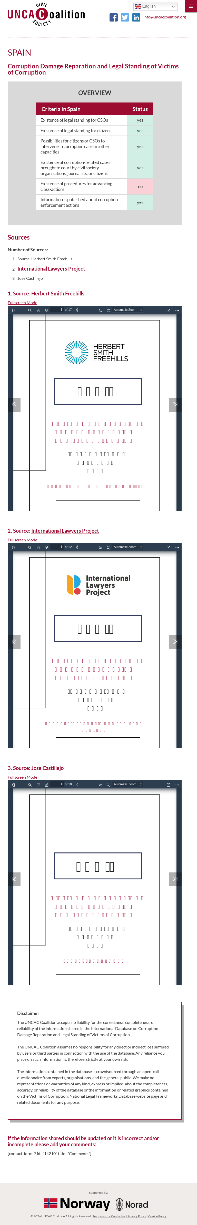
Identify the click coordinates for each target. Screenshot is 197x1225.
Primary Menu (191, 6)
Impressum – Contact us (109, 1216)
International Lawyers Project (51, 268)
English (145, 7)
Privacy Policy (136, 1216)
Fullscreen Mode (22, 302)
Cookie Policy (157, 1216)
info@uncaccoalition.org (164, 16)
